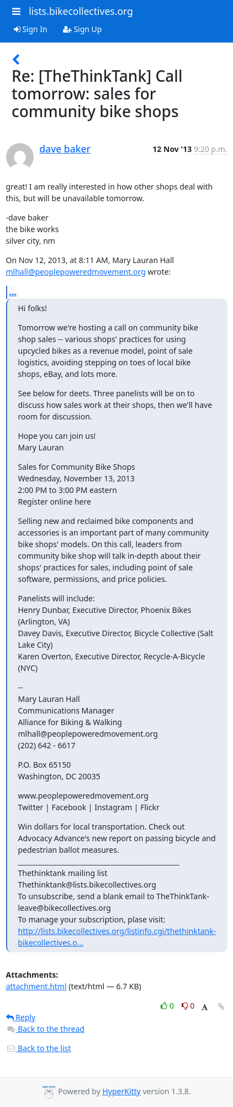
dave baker (65, 148)
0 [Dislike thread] (188, 1005)
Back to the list (38, 1048)
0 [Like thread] (168, 1005)
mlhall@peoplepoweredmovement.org (76, 271)
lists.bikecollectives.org (81, 11)
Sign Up (82, 29)
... (13, 292)
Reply (21, 1017)
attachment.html (36, 986)
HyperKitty (121, 1091)
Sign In (30, 29)
